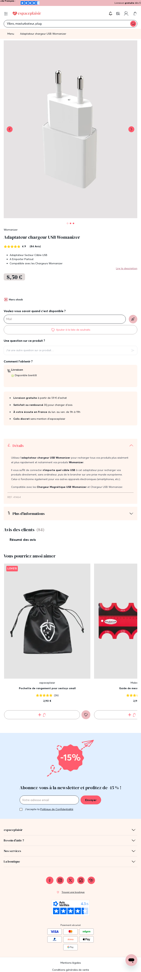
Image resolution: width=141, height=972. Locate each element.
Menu (10, 33)
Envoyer (90, 791)
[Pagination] (67, 223)
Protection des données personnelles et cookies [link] (70, 966)
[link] (118, 13)
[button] (110, 13)
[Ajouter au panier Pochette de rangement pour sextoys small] (42, 705)
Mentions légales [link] (70, 952)
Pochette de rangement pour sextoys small (47, 679)
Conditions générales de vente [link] (70, 959)
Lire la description (126, 268)
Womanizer (11, 229)
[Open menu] (6, 13)
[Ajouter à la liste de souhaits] (70, 329)
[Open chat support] (131, 960)
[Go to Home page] (27, 13)
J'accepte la (49, 800)
